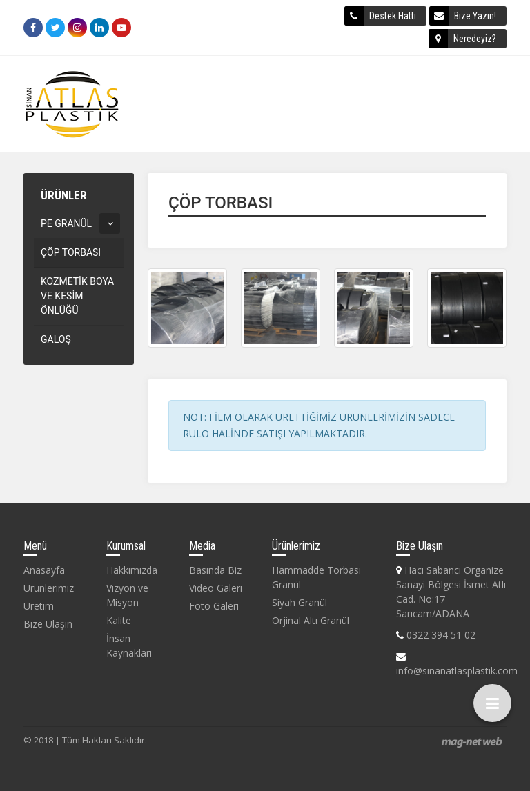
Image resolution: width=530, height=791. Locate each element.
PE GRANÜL (66, 223)
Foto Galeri (214, 605)
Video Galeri (215, 587)
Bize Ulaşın (47, 623)
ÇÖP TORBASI (71, 252)
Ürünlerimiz (48, 587)
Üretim (38, 605)
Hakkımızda (131, 570)
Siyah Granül (299, 602)
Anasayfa (44, 570)
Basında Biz (215, 570)
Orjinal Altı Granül (310, 620)
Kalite (118, 620)
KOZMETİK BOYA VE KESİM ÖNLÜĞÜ (77, 296)
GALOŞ (56, 339)
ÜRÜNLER (64, 195)
